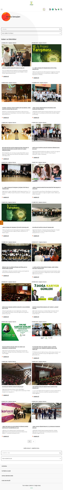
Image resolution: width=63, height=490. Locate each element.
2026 (31, 488)
